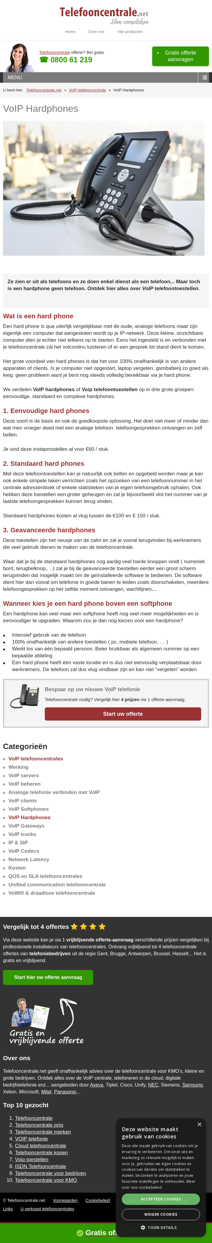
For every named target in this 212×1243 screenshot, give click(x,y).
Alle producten (130, 31)
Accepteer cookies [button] (161, 1199)
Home (70, 31)
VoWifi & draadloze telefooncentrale (51, 893)
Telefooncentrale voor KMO (46, 1180)
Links (8, 1208)
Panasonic (65, 1091)
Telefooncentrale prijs (39, 1125)
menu (15, 77)
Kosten (17, 868)
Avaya (96, 1084)
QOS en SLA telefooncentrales (45, 876)
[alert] (161, 1177)
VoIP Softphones (28, 809)
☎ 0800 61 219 (65, 60)
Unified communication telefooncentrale (57, 885)
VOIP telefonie (31, 1139)
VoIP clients (22, 801)
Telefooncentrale (54, 52)
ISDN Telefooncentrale (40, 1166)
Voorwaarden (65, 1200)
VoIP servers (23, 775)
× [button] (199, 1125)
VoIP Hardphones (29, 817)
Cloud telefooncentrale (40, 1146)
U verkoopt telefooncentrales (47, 1208)
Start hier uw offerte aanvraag (48, 977)
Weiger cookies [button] (160, 1214)
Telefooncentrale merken (43, 1132)
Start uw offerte (123, 714)
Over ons (96, 31)
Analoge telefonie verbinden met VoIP (54, 792)
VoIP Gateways (26, 826)
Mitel (46, 1091)
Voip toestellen (31, 1159)
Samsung (192, 1084)
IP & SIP (18, 843)
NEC (153, 1084)
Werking (18, 767)
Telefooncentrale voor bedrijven (50, 1173)
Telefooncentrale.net (43, 90)
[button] (161, 1227)
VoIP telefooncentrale (87, 90)
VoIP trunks (22, 834)
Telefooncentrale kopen (41, 1152)
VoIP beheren (24, 784)
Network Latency (28, 859)
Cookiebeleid (97, 1200)
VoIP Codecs (23, 851)
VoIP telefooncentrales (35, 759)
